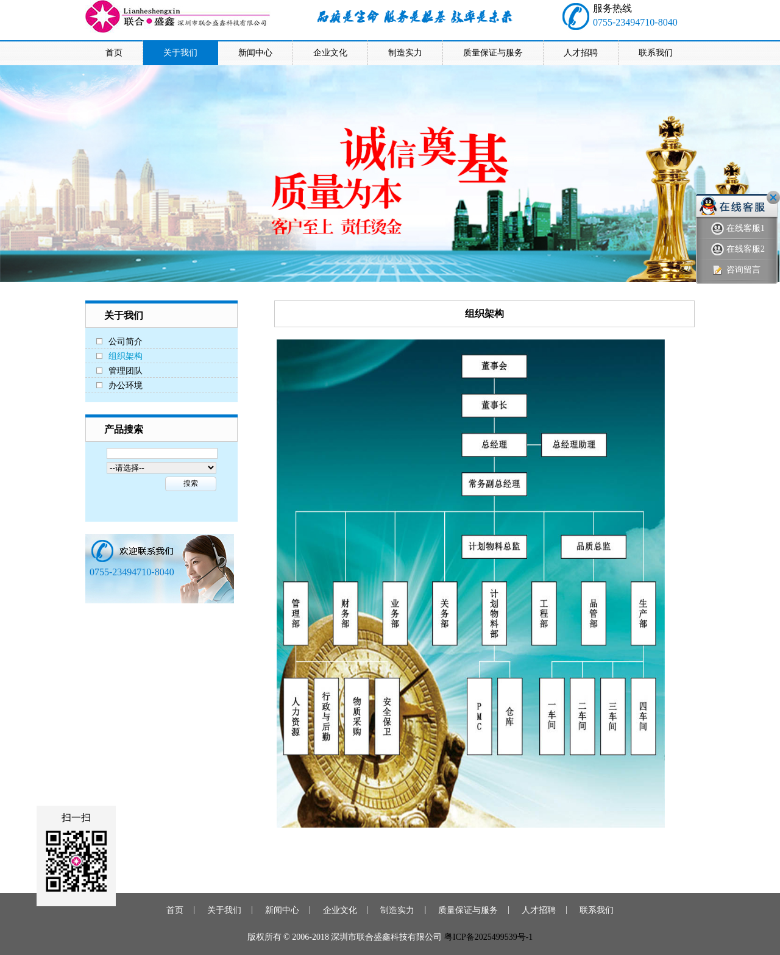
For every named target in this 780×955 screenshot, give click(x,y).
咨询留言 (735, 270)
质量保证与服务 (468, 910)
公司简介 (125, 341)
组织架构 (125, 356)
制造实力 (397, 910)
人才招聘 (539, 910)
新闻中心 (282, 910)
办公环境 (125, 385)
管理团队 (125, 370)
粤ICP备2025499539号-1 (488, 937)
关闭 (773, 197)
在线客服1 (738, 228)
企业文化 (340, 910)
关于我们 (224, 910)
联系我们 (597, 910)
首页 (174, 910)
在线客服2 (738, 249)
